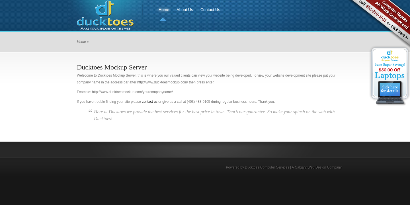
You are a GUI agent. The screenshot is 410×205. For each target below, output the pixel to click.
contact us (149, 102)
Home (164, 9)
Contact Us (210, 9)
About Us (185, 9)
